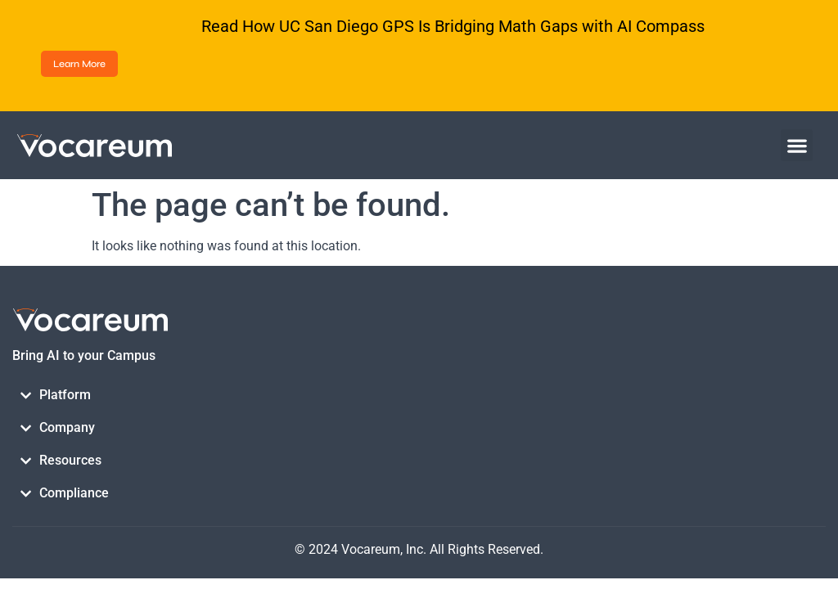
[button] (797, 145)
